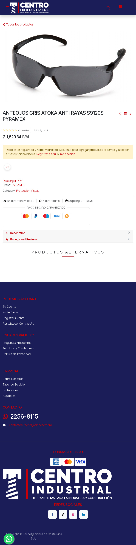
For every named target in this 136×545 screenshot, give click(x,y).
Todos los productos (18, 24)
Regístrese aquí (46, 154)
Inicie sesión (67, 154)
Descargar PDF (12, 180)
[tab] (68, 233)
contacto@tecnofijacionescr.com (30, 425)
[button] (7, 167)
